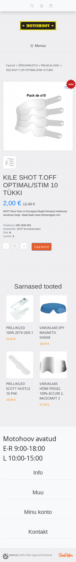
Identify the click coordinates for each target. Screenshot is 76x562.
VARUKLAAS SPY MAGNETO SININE (52, 333)
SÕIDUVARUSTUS (28, 65)
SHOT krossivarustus (29, 229)
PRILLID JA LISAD (50, 65)
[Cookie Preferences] (5, 556)
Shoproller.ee (66, 555)
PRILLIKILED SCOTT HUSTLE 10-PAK (18, 389)
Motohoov (12, 555)
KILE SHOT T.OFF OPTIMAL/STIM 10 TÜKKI (29, 70)
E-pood (10, 65)
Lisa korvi (41, 247)
